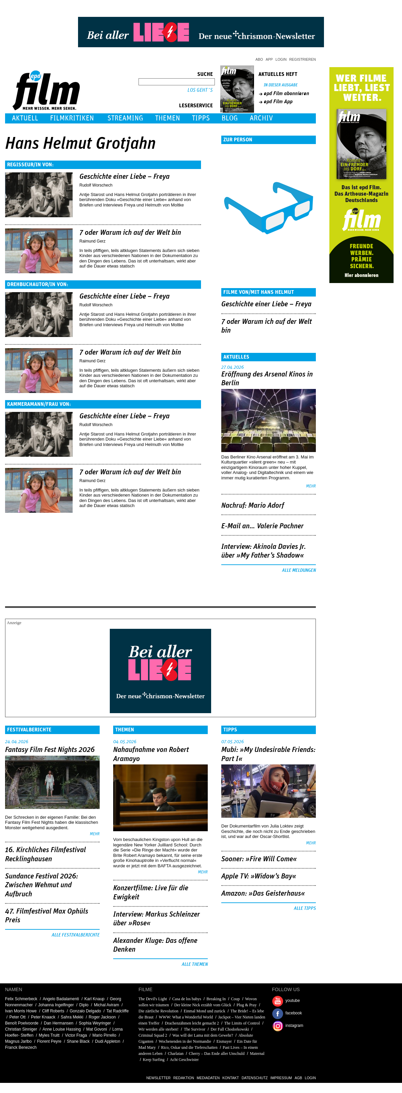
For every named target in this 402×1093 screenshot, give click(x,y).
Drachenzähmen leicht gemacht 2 (192, 1023)
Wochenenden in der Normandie (185, 1041)
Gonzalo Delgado (85, 1011)
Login (281, 59)
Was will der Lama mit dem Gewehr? (202, 1035)
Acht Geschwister (184, 1059)
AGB (298, 1078)
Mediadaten (208, 1078)
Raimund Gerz (92, 241)
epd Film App (278, 101)
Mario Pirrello (104, 1035)
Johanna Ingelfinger (56, 1005)
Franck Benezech (20, 1047)
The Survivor (194, 1029)
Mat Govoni (96, 1029)
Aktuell (25, 118)
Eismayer (224, 1041)
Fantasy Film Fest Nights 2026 (50, 750)
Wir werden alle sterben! (158, 1029)
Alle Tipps (305, 908)
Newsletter (158, 1078)
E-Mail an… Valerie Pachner (262, 526)
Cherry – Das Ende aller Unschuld (217, 1053)
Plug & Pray (246, 1005)
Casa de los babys (186, 999)
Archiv (261, 118)
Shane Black (78, 1041)
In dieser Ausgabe (281, 85)
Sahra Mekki (72, 1017)
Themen (167, 118)
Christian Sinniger (21, 1029)
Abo (259, 59)
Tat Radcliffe (117, 1011)
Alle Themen (195, 964)
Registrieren (302, 59)
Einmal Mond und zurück (204, 1011)
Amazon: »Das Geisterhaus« (263, 893)
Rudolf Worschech (95, 185)
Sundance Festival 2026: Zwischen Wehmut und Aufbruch (41, 885)
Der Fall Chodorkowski (230, 1029)
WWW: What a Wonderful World (186, 1017)
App (269, 59)
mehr (311, 486)
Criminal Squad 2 (153, 1035)
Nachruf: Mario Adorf (252, 505)
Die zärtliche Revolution (158, 1011)
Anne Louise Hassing (62, 1029)
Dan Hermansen (58, 1023)
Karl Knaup (94, 999)
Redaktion (183, 1078)
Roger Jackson (102, 1017)
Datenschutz (255, 1078)
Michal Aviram (106, 1005)
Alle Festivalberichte (76, 935)
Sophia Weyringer (95, 1023)
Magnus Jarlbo (18, 1041)
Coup (235, 999)
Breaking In (216, 999)
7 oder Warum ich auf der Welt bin (130, 232)
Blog (230, 118)
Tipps (201, 118)
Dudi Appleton (107, 1041)
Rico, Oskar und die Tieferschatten (189, 1047)
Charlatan (176, 1053)
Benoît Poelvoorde (22, 1023)
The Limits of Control (242, 1023)
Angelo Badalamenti (61, 999)
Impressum (281, 1078)
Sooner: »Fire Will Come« (259, 859)
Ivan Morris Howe (20, 1011)
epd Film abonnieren (286, 93)
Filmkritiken (72, 118)
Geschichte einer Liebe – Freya (124, 176)
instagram (294, 1025)
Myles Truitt (49, 1035)
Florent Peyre (49, 1041)
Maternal (257, 1053)
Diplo (84, 1005)
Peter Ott (17, 1017)
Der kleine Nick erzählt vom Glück (202, 1005)
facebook (293, 1013)
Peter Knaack (43, 1017)
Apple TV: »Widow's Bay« (258, 876)
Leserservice (196, 105)
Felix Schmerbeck (21, 999)
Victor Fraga (76, 1035)
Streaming (125, 118)
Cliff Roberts (53, 1011)
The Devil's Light (153, 999)
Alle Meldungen (299, 570)
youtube (292, 1000)
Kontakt (230, 1078)
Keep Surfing (154, 1059)
